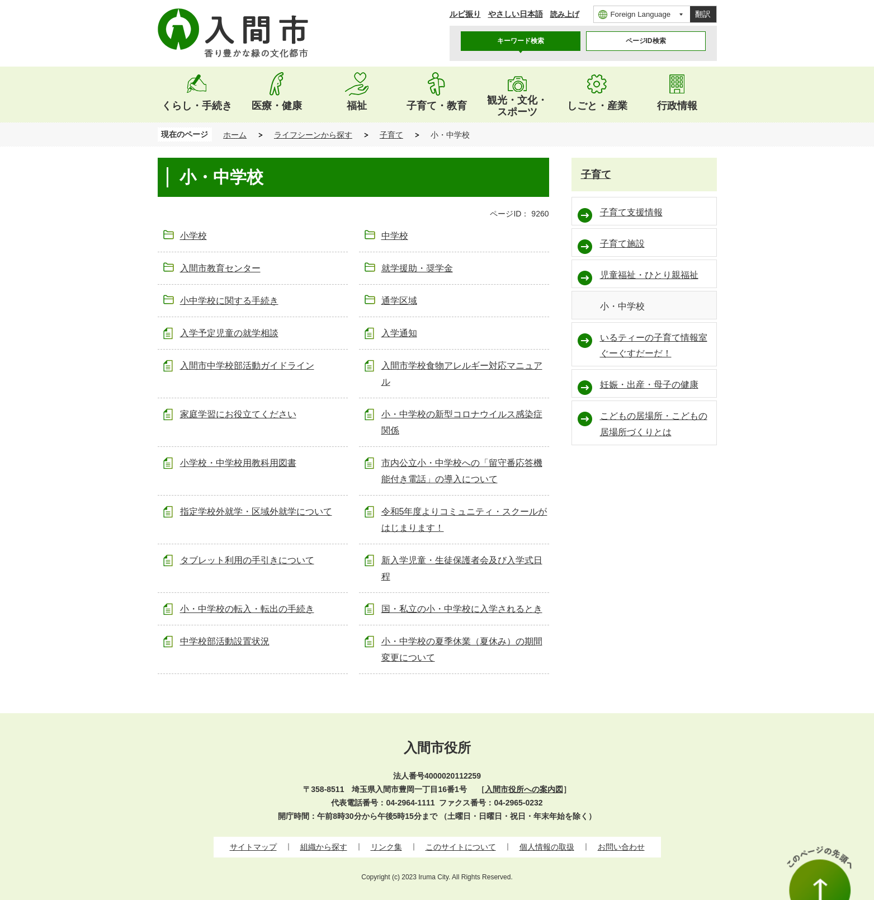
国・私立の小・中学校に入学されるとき (461, 609)
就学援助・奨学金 (417, 268)
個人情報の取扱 (546, 846)
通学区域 (399, 300)
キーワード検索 (520, 41)
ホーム (235, 134)
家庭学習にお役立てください (238, 414)
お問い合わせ (621, 846)
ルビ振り (465, 14)
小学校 (193, 236)
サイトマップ (253, 846)
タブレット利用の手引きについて (247, 560)
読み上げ (564, 14)
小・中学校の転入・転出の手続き (247, 609)
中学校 (394, 236)
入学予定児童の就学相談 (229, 333)
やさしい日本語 (515, 14)
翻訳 (703, 14)
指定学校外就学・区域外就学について (256, 511)
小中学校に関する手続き (229, 300)
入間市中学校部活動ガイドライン (247, 365)
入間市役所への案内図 (524, 789)
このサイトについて (461, 846)
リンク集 (386, 846)
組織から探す (323, 846)
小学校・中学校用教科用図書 (238, 463)
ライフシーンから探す (313, 134)
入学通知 (399, 333)
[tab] (520, 41)
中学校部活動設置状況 (225, 641)
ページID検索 (646, 41)
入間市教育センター (220, 268)
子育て (391, 134)
